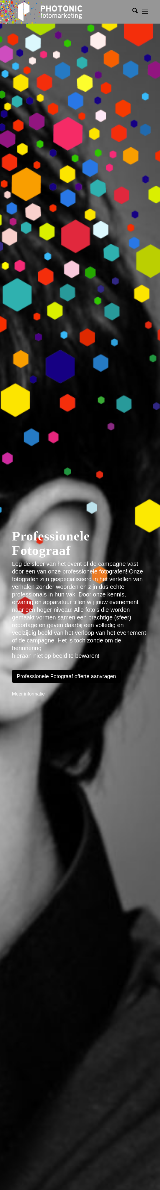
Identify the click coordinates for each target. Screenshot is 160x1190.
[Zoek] (132, 12)
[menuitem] (132, 12)
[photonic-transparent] (66, 12)
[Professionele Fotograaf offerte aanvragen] (66, 676)
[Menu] (145, 12)
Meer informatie (28, 693)
